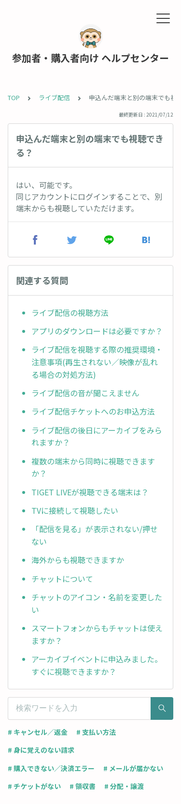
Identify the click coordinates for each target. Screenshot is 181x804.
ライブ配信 (54, 97)
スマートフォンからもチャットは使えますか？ (97, 634)
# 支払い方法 (96, 732)
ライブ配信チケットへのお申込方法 (93, 411)
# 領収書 (83, 786)
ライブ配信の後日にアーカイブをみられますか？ (96, 436)
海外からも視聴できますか (77, 560)
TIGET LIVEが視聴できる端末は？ (90, 492)
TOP (14, 97)
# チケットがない (34, 786)
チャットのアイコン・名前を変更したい (96, 603)
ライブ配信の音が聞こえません (85, 393)
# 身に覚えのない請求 (41, 750)
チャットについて (62, 578)
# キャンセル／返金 (38, 732)
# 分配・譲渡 (124, 786)
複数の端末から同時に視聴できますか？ (93, 467)
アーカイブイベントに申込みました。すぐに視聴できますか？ (96, 665)
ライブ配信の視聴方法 (70, 312)
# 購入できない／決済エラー (51, 768)
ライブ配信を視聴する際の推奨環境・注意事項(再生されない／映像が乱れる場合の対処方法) (97, 361)
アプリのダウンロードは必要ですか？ (97, 331)
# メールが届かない (133, 768)
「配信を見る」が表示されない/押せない (94, 535)
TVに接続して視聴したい (74, 510)
